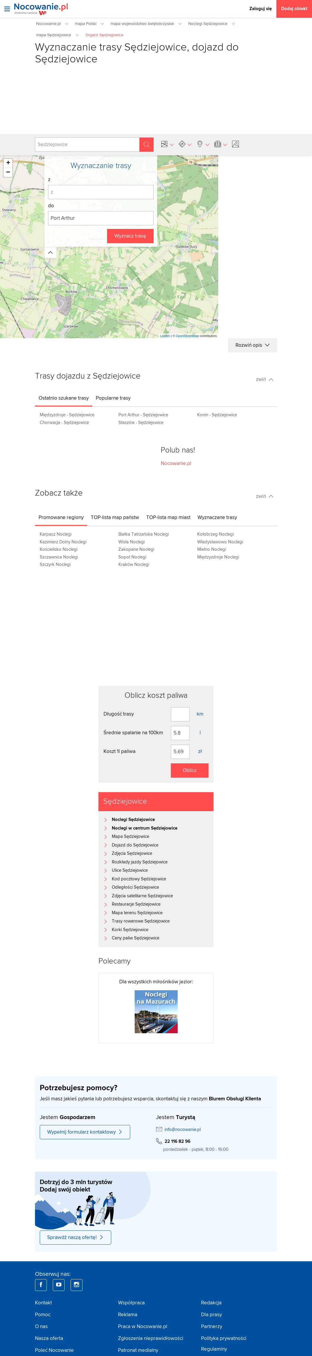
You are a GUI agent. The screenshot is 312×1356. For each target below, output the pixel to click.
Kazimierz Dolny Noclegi (63, 542)
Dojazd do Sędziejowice (135, 845)
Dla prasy (211, 1315)
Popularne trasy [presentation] (113, 398)
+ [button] (8, 163)
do (51, 206)
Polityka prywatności (223, 1338)
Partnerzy (211, 1327)
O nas (41, 1327)
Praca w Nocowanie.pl (142, 1327)
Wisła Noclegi (131, 542)
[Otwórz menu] (7, 9)
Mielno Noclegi (211, 549)
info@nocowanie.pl (183, 1129)
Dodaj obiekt (294, 9)
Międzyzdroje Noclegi (218, 557)
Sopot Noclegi (132, 557)
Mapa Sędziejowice (130, 836)
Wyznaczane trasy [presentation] (217, 517)
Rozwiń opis (252, 345)
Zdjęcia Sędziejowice (132, 853)
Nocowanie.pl (176, 463)
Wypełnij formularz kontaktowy (85, 1132)
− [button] (8, 172)
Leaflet (165, 336)
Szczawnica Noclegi (59, 557)
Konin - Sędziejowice (217, 414)
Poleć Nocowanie (54, 1350)
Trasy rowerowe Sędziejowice (141, 921)
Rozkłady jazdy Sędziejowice (140, 862)
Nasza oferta (49, 1338)
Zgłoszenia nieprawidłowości (150, 1338)
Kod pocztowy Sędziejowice (139, 879)
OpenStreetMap (187, 336)
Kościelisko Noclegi (58, 549)
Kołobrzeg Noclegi (215, 534)
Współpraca (131, 1303)
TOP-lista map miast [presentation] (168, 517)
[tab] (63, 398)
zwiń (264, 379)
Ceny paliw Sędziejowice (135, 938)
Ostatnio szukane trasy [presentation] (64, 398)
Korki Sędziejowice (130, 929)
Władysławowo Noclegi (220, 542)
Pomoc (42, 1315)
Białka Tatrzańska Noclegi (143, 534)
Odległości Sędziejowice (135, 887)
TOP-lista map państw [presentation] (115, 517)
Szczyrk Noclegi (55, 564)
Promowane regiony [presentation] (61, 517)
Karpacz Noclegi (55, 534)
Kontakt (43, 1303)
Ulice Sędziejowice (130, 870)
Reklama (127, 1315)
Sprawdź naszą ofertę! (75, 1238)
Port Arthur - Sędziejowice (143, 414)
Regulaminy (214, 1349)
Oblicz (190, 770)
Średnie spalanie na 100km (133, 733)
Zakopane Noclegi (136, 549)
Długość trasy (119, 714)
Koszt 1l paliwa (120, 751)
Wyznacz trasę (130, 236)
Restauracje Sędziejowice (136, 904)
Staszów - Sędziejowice (140, 422)
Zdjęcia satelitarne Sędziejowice (142, 895)
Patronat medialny (138, 1350)
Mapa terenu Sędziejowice (137, 912)
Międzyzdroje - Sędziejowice (67, 414)
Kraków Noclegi (133, 564)
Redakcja (211, 1303)
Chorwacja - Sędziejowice (64, 422)
